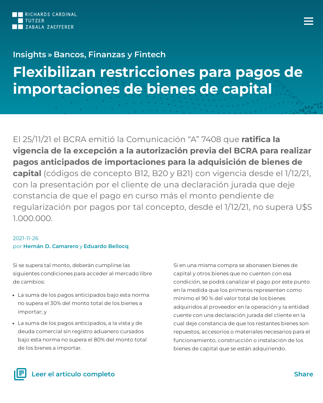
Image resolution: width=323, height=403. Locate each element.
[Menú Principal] (308, 21)
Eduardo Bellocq (106, 246)
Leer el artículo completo (64, 374)
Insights (29, 54)
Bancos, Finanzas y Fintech (110, 54)
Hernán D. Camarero (50, 246)
